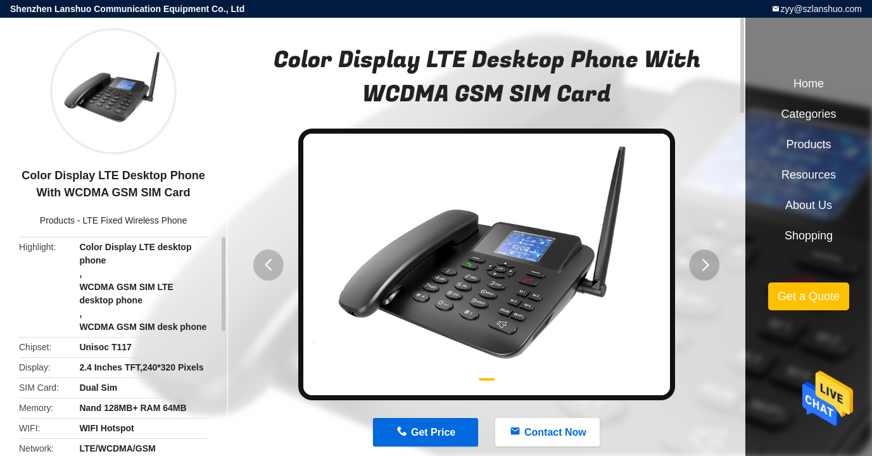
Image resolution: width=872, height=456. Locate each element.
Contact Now (555, 432)
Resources (808, 174)
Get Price (433, 432)
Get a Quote (809, 296)
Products (57, 220)
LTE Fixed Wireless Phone (135, 220)
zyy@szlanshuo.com (821, 9)
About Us (808, 205)
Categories (808, 114)
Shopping (809, 235)
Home (808, 83)
